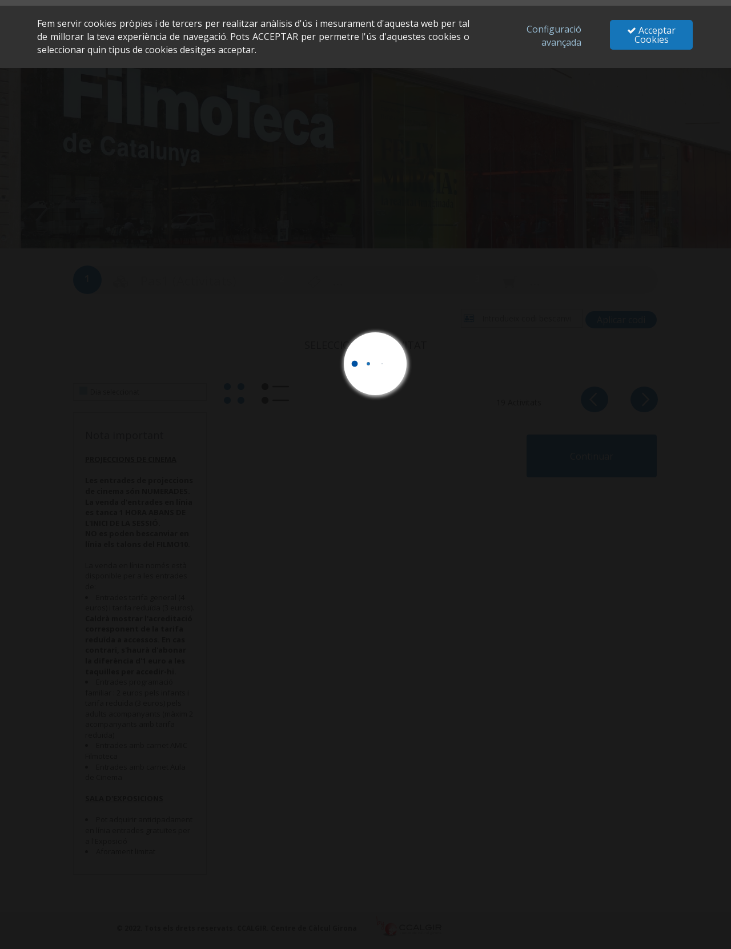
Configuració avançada (554, 36)
